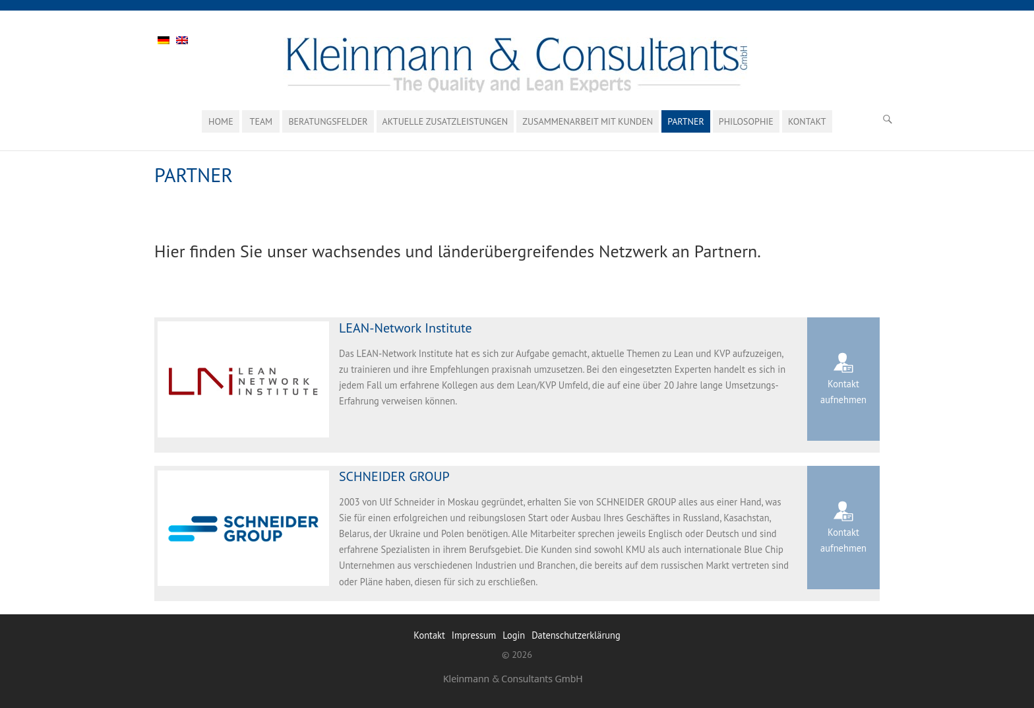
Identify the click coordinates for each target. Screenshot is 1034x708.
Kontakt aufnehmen (843, 391)
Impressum (474, 635)
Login (513, 635)
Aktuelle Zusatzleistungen (445, 121)
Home (220, 121)
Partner (685, 121)
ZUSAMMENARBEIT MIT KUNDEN (587, 121)
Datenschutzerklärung (576, 635)
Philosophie (746, 121)
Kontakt (807, 121)
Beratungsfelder (327, 121)
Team (261, 121)
